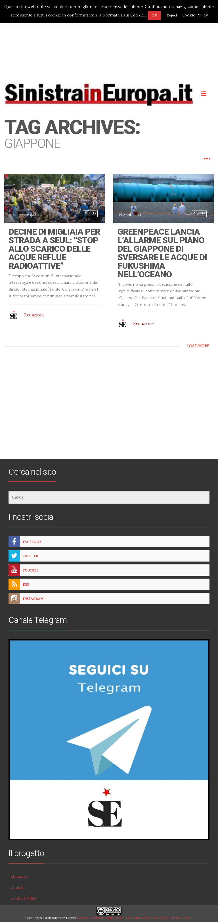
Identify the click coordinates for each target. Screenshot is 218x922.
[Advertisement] (109, 40)
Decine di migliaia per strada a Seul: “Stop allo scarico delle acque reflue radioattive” (54, 249)
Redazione (34, 315)
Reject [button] (172, 15)
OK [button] (154, 15)
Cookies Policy (24, 898)
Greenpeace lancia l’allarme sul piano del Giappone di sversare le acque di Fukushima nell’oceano (162, 253)
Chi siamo (20, 876)
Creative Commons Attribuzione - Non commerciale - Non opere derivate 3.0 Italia (134, 918)
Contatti (18, 887)
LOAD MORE (198, 346)
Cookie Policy (195, 15)
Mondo (90, 213)
